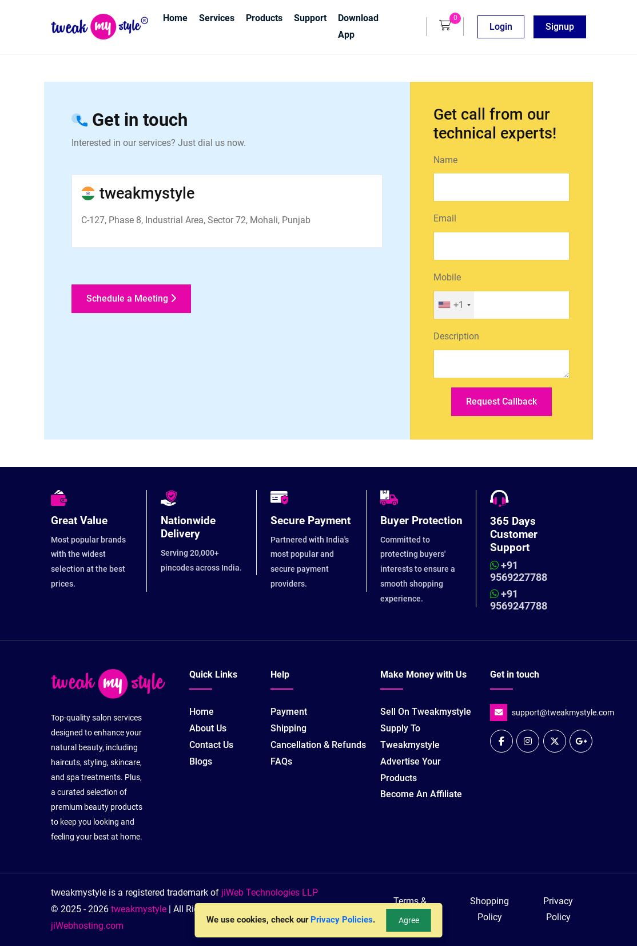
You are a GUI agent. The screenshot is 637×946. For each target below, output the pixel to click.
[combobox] (454, 305)
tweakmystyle (140, 909)
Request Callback (501, 401)
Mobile (447, 277)
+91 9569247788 (518, 600)
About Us (207, 728)
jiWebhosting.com (87, 925)
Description (456, 336)
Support (310, 18)
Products (264, 18)
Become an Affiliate (421, 794)
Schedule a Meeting (131, 298)
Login (500, 26)
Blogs (200, 761)
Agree (409, 920)
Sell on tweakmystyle (425, 711)
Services (216, 18)
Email (444, 218)
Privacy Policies (341, 920)
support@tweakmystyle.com (563, 713)
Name (445, 160)
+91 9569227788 (518, 571)
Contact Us (211, 744)
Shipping (288, 728)
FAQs (281, 761)
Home (175, 18)
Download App (358, 26)
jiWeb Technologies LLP (269, 892)
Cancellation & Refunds (318, 744)
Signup (560, 26)
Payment (288, 711)
